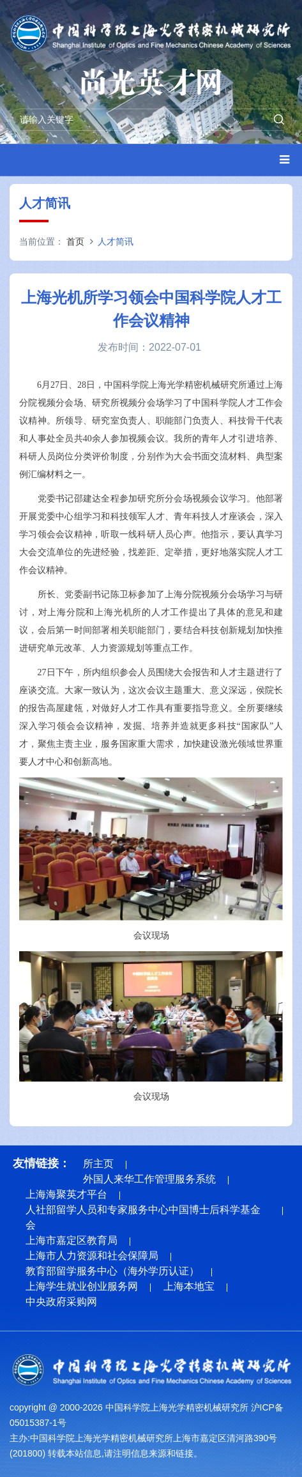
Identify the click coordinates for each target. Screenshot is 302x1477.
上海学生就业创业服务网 (82, 1286)
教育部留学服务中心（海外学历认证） (112, 1271)
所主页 (98, 1163)
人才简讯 (115, 241)
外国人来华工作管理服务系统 (149, 1179)
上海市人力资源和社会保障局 (92, 1255)
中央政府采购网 (61, 1301)
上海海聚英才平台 (66, 1194)
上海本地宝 (189, 1286)
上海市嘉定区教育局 (71, 1240)
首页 (75, 241)
